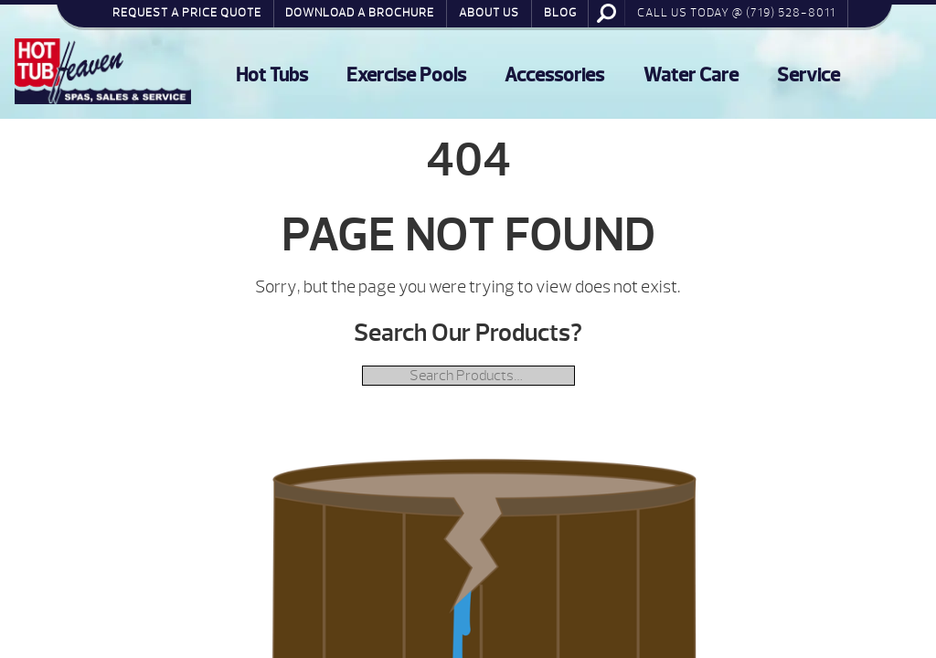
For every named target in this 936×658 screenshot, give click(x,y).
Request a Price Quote (186, 12)
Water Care (691, 75)
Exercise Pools (406, 75)
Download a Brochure (359, 12)
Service (808, 75)
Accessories (554, 75)
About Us (489, 12)
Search (607, 13)
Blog (560, 12)
